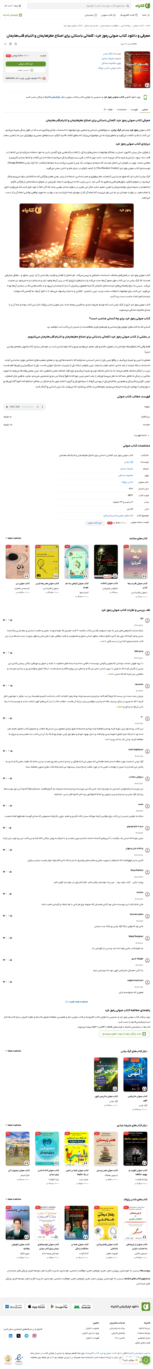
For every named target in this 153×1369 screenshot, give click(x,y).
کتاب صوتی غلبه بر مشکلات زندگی (79, 1246)
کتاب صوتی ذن (23, 583)
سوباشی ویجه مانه (50, 1253)
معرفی (145, 109)
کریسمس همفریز (22, 588)
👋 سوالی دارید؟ (130, 1360)
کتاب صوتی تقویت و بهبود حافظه (138, 1172)
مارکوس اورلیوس (110, 588)
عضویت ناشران (92, 1328)
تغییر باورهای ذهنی (96, 1270)
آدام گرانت (83, 1253)
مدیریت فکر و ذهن (50, 1270)
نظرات (108, 109)
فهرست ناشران (92, 1338)
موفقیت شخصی (78, 1270)
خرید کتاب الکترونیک (94, 1353)
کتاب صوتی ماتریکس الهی (137, 1098)
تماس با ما (120, 1338)
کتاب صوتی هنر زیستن (107, 1170)
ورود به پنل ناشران (90, 1333)
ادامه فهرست (142, 435)
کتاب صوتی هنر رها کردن (47, 583)
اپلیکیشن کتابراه (10, 15)
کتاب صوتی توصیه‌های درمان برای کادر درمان (48, 1246)
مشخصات (121, 109)
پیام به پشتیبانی (117, 1328)
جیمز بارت (83, 1179)
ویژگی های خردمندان (17, 1270)
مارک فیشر (25, 1175)
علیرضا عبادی (108, 58)
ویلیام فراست (141, 1179)
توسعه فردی (34, 1270)
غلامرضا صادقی (109, 63)
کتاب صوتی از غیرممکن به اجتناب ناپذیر (136, 1246)
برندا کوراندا (54, 1179)
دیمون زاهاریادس (139, 592)
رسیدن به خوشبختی (129, 1270)
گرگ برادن (107, 53)
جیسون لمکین (141, 1253)
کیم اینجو (84, 592)
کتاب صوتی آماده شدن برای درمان (48, 1172)
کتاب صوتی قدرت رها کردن (137, 585)
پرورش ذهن (113, 1270)
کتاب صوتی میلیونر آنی (19, 1170)
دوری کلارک (25, 1253)
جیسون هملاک (111, 1175)
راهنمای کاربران (118, 1333)
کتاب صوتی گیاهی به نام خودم (76, 585)
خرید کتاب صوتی (26, 64)
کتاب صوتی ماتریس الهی (106, 1096)
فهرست (134, 109)
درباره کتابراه (144, 1328)
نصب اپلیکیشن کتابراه (138, 1353)
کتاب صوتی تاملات (109, 583)
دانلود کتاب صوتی (114, 1353)
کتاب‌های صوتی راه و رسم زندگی (118, 515)
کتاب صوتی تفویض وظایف (21, 1246)
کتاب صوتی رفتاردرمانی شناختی (107, 1246)
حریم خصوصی (144, 1338)
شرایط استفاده (143, 1333)
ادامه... (102, 641)
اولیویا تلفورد (112, 1253)
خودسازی (64, 1270)
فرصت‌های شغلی (142, 1342)
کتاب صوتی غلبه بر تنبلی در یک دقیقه (77, 1172)
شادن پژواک (104, 68)
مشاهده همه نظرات (76, 1001)
